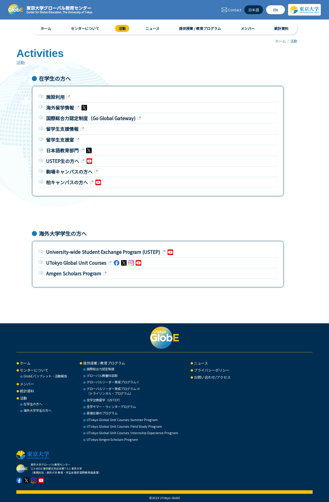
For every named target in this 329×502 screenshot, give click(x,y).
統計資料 (281, 28)
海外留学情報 (60, 107)
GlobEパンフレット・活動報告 (45, 376)
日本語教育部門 (63, 150)
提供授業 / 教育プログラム (200, 28)
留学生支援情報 (63, 129)
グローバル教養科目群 (102, 375)
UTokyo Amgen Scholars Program (112, 439)
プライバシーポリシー (211, 370)
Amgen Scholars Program (74, 273)
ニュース (152, 28)
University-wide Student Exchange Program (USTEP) (103, 252)
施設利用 (56, 97)
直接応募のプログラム (102, 413)
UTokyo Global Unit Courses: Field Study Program (124, 426)
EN (275, 9)
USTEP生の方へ (63, 161)
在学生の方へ (32, 404)
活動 (122, 28)
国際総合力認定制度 (100, 369)
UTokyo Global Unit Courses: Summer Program (122, 419)
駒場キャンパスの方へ (70, 171)
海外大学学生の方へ (37, 410)
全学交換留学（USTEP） (104, 400)
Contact (231, 9)
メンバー (248, 28)
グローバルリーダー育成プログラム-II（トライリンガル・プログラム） (113, 391)
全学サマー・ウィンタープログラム (111, 406)
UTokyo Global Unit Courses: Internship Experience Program (132, 432)
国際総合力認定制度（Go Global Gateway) (91, 118)
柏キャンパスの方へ (67, 182)
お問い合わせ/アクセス (212, 377)
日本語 (253, 9)
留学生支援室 (60, 139)
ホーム (46, 28)
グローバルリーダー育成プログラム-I (113, 382)
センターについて (85, 28)
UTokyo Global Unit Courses (76, 262)
